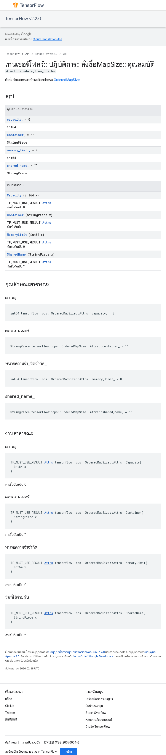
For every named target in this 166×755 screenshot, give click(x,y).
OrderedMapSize (67, 80)
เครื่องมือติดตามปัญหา (99, 699)
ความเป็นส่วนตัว (30, 742)
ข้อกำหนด (11, 742)
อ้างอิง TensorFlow (98, 726)
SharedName (16, 254)
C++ (65, 53)
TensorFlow (12, 53)
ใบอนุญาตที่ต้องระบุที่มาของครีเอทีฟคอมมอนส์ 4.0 (76, 652)
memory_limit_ (18, 150)
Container (15, 215)
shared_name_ (18, 166)
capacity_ (15, 119)
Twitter (10, 712)
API (27, 53)
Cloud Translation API (47, 39)
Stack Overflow (96, 712)
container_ (16, 135)
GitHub (9, 706)
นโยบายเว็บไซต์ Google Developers (92, 656)
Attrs (46, 203)
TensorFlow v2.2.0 (23, 18)
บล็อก (8, 699)
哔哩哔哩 (11, 719)
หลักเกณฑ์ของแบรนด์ (99, 719)
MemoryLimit (17, 235)
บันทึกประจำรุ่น (94, 706)
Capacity (14, 195)
